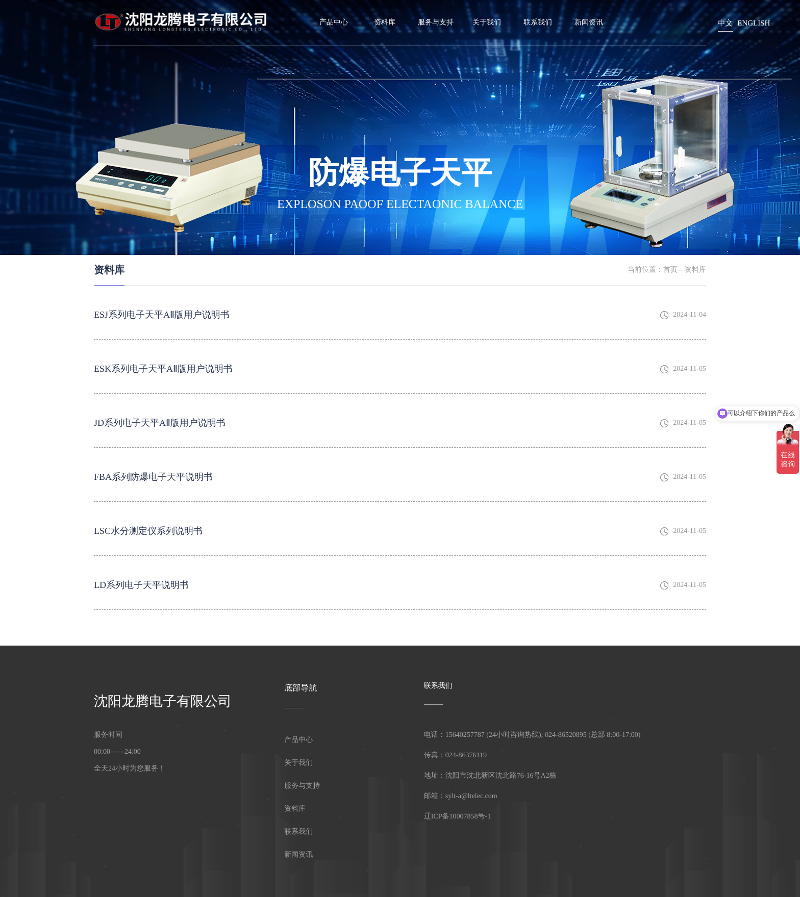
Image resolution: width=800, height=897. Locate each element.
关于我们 (486, 23)
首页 (670, 270)
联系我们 (537, 23)
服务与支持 (436, 23)
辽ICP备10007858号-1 (457, 817)
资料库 (384, 23)
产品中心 (333, 23)
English (753, 23)
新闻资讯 (588, 23)
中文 (725, 23)
